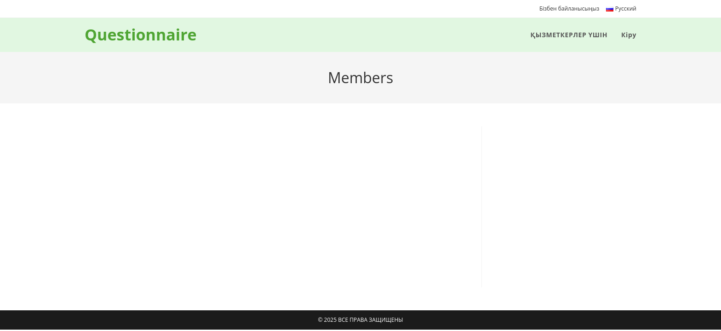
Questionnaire (141, 34)
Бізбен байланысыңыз (569, 8)
